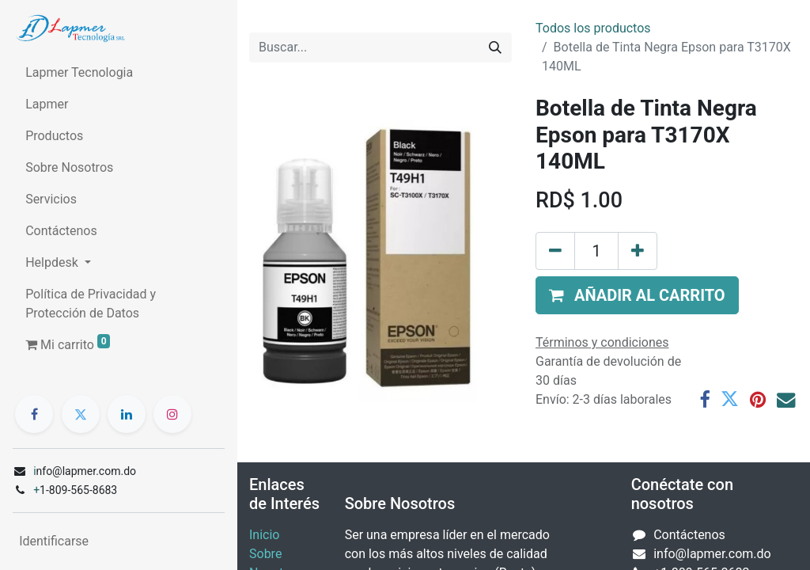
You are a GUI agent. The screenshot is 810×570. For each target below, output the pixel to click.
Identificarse (54, 541)
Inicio (264, 534)
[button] (637, 295)
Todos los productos (593, 28)
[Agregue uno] (637, 251)
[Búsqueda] (495, 47)
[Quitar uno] (555, 251)
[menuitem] (119, 73)
